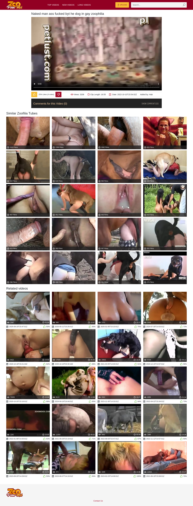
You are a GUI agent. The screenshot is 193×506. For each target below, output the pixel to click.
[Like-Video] (34, 94)
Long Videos (84, 5)
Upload (122, 5)
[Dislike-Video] (58, 94)
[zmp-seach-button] (184, 5)
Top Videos (53, 5)
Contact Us (98, 501)
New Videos (68, 5)
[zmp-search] (159, 5)
